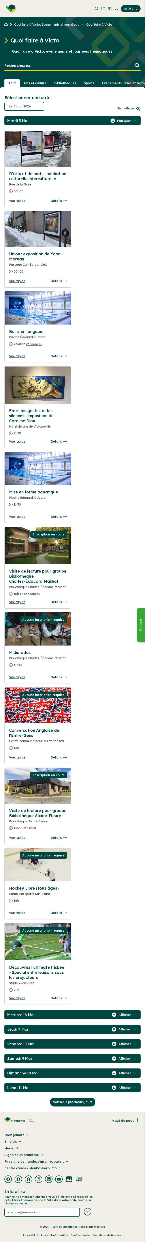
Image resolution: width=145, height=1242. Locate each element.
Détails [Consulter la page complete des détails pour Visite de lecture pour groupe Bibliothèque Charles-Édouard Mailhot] (59, 602)
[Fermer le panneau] (141, 625)
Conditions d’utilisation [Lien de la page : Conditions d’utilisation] (107, 1235)
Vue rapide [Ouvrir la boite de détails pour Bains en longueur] (17, 356)
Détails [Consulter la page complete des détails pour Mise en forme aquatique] (59, 517)
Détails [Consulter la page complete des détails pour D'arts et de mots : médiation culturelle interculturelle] (59, 201)
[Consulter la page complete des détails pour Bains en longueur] (38, 339)
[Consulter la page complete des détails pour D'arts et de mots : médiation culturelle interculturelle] (38, 184)
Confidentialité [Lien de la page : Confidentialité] (80, 1235)
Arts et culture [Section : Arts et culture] (35, 83)
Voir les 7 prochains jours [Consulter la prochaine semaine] (72, 1102)
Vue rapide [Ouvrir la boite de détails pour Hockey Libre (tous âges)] (17, 913)
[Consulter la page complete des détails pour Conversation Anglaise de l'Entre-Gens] (38, 741)
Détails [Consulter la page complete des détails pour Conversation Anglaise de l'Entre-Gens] (59, 757)
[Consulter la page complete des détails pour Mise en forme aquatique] (38, 500)
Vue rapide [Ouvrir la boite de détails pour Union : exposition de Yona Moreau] (17, 281)
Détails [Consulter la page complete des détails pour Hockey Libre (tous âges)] (59, 913)
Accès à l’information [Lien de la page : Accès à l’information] (54, 1235)
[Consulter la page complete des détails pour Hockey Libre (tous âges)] (38, 896)
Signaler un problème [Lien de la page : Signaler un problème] (24, 1155)
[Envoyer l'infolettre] (88, 1212)
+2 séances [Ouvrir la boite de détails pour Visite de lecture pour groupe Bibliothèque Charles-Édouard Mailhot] (32, 594)
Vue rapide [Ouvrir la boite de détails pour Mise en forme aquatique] (17, 517)
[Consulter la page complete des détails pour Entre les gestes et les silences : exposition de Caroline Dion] (38, 423)
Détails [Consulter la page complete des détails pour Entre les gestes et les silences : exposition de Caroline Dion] (59, 441)
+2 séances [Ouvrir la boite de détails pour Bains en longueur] (34, 344)
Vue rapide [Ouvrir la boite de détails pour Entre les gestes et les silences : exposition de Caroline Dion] (17, 441)
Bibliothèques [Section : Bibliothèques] (65, 83)
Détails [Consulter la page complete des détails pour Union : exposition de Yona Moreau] (59, 281)
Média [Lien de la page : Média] (11, 1148)
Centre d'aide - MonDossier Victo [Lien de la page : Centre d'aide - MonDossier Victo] (32, 1168)
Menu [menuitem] (130, 9)
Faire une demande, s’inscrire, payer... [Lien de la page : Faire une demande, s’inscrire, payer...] (36, 1162)
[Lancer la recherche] (137, 66)
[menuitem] (10, 8)
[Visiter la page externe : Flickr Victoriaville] (69, 1179)
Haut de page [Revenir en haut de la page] (125, 1120)
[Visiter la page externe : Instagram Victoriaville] (38, 1179)
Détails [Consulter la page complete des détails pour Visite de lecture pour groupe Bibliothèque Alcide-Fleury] (59, 838)
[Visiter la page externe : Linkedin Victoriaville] (49, 1179)
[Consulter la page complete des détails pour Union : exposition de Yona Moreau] (38, 264)
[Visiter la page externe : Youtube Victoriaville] (59, 1179)
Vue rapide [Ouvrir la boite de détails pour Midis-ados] (17, 677)
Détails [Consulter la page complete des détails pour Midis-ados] (59, 677)
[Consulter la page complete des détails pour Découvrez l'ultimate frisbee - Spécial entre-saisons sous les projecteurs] (38, 980)
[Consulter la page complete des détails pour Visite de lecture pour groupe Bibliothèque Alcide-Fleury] (38, 821)
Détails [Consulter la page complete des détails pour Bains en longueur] (59, 356)
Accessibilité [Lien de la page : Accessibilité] (30, 1235)
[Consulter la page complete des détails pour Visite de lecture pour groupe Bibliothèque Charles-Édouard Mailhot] (38, 584)
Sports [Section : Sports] (89, 83)
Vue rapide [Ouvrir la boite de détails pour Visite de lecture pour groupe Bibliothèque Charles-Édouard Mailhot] (17, 602)
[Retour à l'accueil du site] (7, 25)
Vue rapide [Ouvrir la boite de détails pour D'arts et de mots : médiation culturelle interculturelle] (17, 201)
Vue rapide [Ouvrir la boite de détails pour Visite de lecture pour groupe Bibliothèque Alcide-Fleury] (17, 838)
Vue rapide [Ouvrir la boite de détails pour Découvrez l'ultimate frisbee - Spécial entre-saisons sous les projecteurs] (17, 998)
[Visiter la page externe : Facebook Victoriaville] (8, 1179)
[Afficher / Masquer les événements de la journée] (127, 121)
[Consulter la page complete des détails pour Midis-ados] (38, 660)
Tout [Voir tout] (12, 83)
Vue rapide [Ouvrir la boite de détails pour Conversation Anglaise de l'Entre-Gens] (17, 757)
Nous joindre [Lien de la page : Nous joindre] (16, 1135)
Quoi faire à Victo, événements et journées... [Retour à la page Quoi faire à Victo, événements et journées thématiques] (46, 25)
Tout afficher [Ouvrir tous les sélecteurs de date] (129, 108)
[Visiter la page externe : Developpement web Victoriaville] (79, 1179)
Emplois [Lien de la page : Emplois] (13, 1142)
